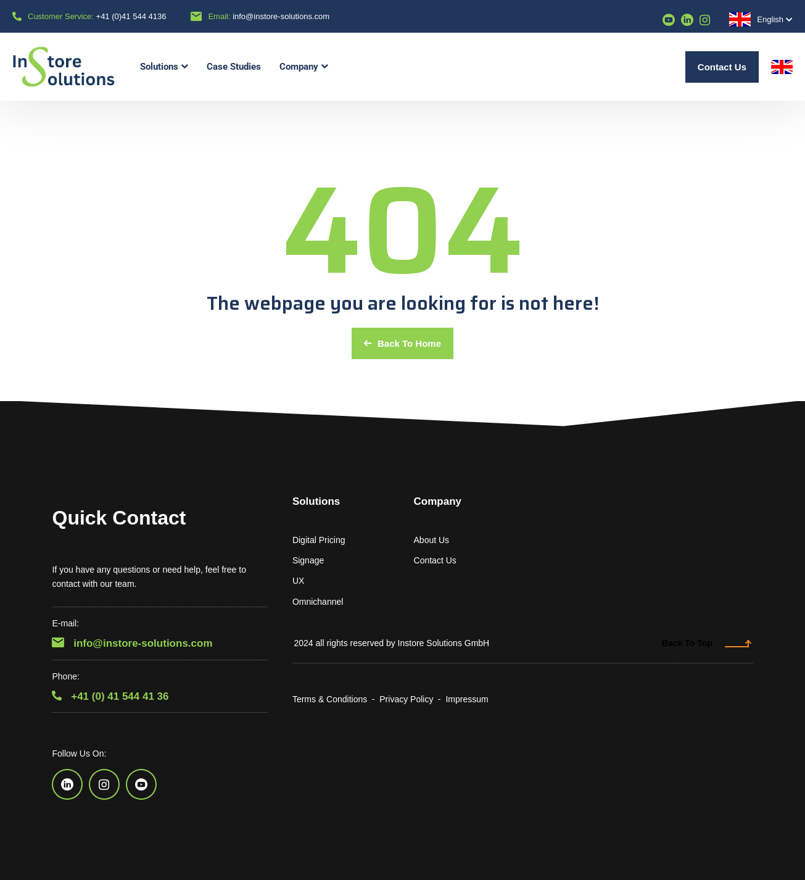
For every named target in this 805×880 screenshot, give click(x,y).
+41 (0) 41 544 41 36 (110, 696)
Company (437, 501)
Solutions (316, 501)
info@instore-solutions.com (281, 16)
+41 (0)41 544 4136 (131, 16)
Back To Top (706, 643)
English (756, 19)
